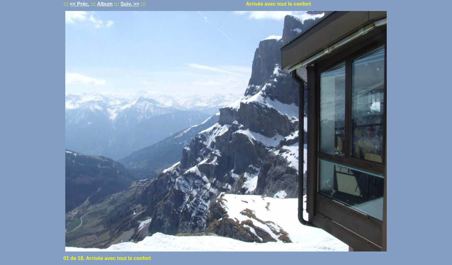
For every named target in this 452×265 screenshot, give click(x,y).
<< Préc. (79, 4)
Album (105, 4)
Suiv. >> (130, 4)
